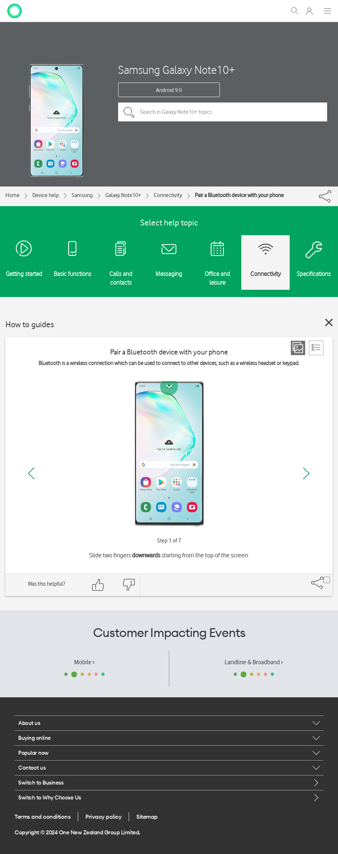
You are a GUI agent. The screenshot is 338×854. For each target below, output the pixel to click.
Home (12, 195)
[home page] (14, 10)
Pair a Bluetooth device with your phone (239, 195)
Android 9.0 (169, 90)
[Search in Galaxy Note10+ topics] (222, 112)
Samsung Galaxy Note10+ (176, 69)
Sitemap (147, 816)
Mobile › (84, 662)
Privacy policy (103, 816)
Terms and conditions (43, 816)
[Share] (332, 194)
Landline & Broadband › (254, 662)
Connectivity (168, 195)
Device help (45, 195)
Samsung (82, 195)
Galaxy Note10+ (123, 195)
